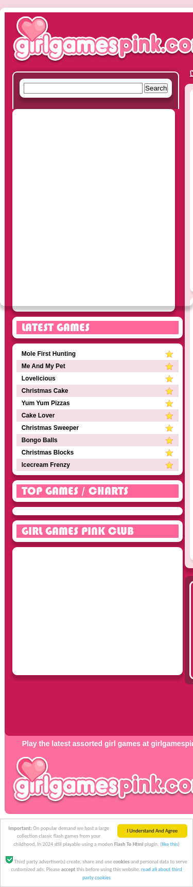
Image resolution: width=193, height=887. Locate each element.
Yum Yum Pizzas (98, 403)
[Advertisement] (96, 209)
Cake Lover (98, 415)
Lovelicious (98, 378)
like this (170, 845)
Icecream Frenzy (98, 465)
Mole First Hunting (98, 354)
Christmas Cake (98, 391)
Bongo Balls (98, 440)
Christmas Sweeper (98, 428)
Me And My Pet (98, 366)
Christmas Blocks (98, 452)
